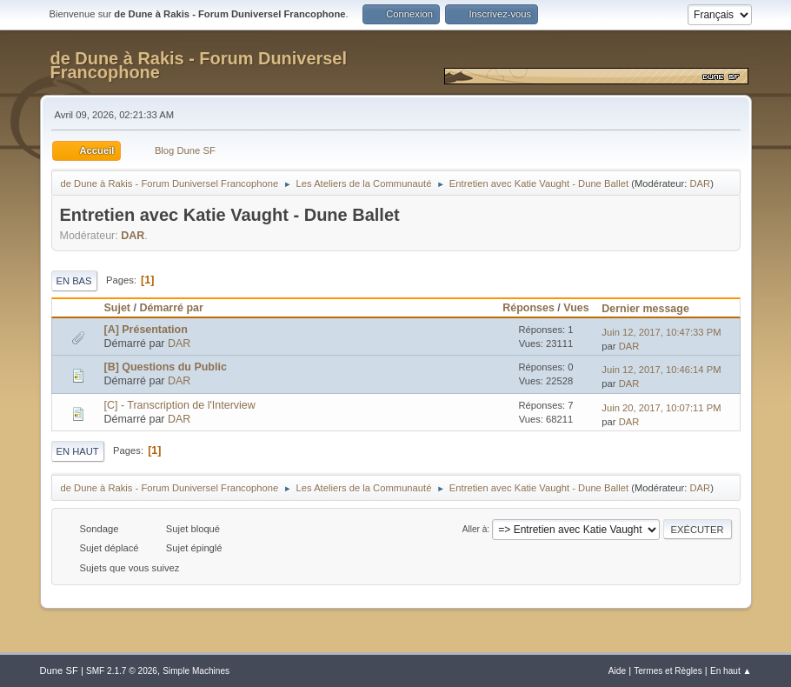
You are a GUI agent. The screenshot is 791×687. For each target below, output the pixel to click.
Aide (617, 671)
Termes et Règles (668, 671)
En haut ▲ (731, 671)
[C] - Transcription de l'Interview (180, 405)
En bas (74, 281)
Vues (575, 308)
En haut (77, 451)
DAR (700, 183)
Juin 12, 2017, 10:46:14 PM (661, 369)
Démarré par (171, 308)
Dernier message (653, 309)
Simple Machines (196, 671)
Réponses (528, 308)
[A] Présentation (146, 329)
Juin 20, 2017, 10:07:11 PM (661, 408)
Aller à (475, 529)
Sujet (117, 308)
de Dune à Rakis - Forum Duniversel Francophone (199, 65)
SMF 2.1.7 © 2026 (121, 671)
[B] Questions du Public (165, 367)
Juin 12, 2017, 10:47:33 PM (661, 332)
